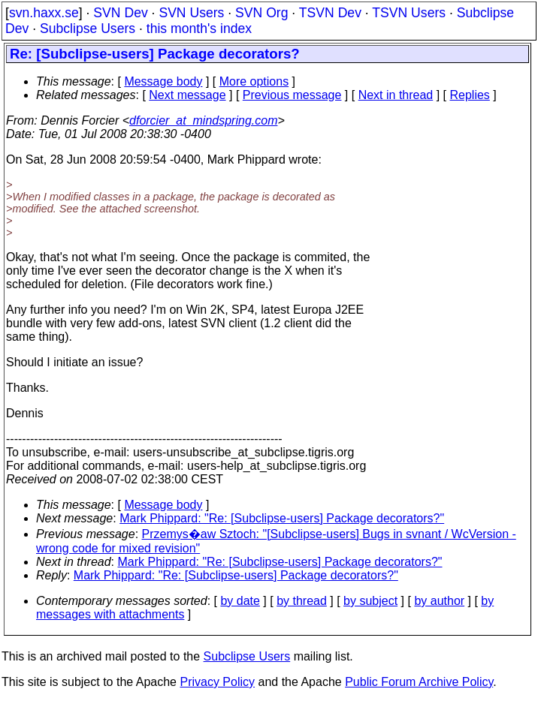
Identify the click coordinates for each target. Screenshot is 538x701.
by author (439, 600)
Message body (163, 81)
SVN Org (261, 12)
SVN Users (191, 12)
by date (239, 600)
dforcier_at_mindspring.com (203, 120)
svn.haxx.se (44, 12)
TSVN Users (409, 12)
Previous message (292, 95)
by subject (370, 600)
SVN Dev (120, 12)
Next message (187, 95)
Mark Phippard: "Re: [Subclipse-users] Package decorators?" (281, 518)
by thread (302, 600)
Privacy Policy (217, 681)
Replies (470, 95)
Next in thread (396, 95)
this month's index (199, 28)
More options (254, 81)
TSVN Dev (330, 12)
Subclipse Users (87, 28)
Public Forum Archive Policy (419, 681)
